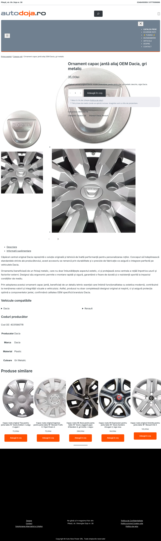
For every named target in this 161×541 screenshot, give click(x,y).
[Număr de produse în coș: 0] (159, 13)
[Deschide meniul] (7, 35)
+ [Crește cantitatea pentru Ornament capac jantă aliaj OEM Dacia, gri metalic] (80, 93)
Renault (105, 116)
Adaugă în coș (94, 93)
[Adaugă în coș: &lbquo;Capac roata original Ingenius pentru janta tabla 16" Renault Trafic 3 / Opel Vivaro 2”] (48, 438)
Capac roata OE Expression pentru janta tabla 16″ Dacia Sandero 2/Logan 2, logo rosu (113, 425)
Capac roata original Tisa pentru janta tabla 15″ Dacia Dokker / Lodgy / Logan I (16, 425)
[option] (22, 129)
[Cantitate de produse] (75, 93)
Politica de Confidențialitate (132, 521)
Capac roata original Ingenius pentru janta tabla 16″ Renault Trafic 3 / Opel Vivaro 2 (48, 425)
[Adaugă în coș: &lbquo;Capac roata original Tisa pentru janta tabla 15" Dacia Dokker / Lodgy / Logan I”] (15, 438)
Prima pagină (6, 57)
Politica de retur (96, 100)
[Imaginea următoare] (58, 239)
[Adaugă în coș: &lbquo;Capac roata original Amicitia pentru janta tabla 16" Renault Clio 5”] (145, 436)
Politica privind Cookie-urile (132, 523)
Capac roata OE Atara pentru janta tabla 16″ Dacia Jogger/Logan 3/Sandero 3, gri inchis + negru (81, 425)
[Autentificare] (153, 14)
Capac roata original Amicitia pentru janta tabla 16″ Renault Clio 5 (145, 424)
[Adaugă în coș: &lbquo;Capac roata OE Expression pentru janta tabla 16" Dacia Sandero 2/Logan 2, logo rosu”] (112, 438)
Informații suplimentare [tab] (19, 250)
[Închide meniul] (140, 24)
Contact (29, 523)
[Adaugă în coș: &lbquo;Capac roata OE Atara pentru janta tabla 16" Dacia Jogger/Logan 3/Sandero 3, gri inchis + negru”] (80, 438)
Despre (29, 521)
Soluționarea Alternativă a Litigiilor (29, 526)
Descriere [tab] (12, 247)
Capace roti (17, 57)
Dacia (99, 116)
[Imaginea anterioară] (49, 239)
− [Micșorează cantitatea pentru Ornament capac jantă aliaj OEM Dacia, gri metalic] (70, 93)
